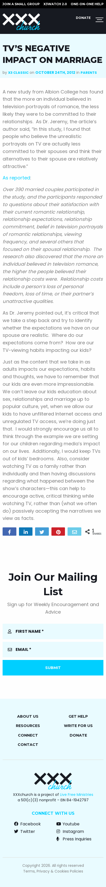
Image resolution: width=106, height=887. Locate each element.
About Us (27, 716)
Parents (89, 72)
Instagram (70, 831)
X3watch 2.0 (55, 4)
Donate (83, 18)
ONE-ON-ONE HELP (87, 4)
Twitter (24, 831)
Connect (28, 735)
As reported (16, 178)
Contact (28, 744)
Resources (28, 725)
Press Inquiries (73, 839)
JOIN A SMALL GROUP (21, 4)
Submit (53, 667)
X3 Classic (18, 72)
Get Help (78, 716)
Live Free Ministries (76, 794)
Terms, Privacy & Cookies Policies (53, 871)
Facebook (27, 824)
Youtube (68, 824)
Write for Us (78, 725)
